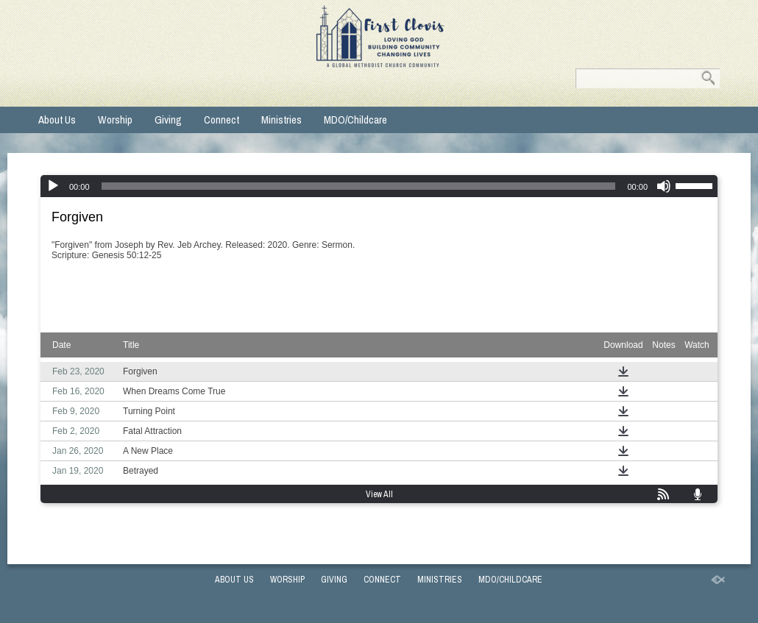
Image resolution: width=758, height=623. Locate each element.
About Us (57, 119)
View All (379, 494)
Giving (168, 119)
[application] (379, 186)
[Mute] (663, 186)
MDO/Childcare (355, 119)
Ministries (281, 119)
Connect (221, 119)
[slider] (359, 186)
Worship (115, 119)
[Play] (53, 186)
